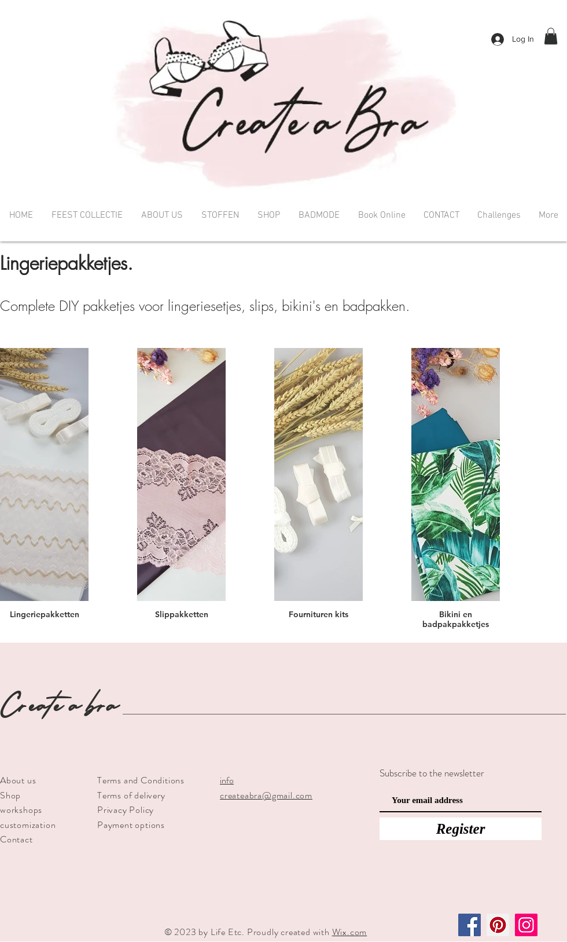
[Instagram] (526, 925)
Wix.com (349, 932)
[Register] (461, 829)
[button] (551, 36)
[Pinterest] (498, 925)
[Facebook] (469, 925)
